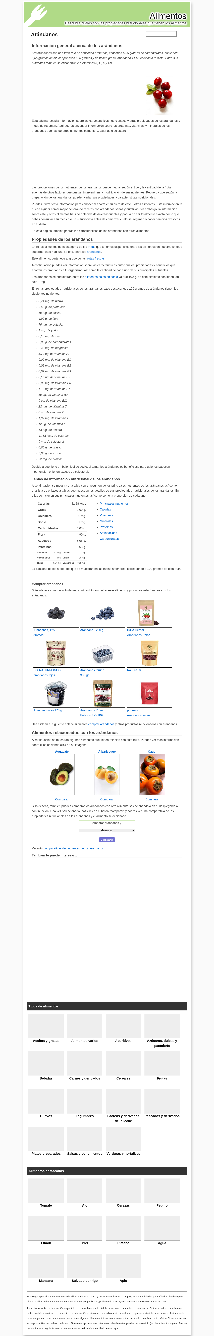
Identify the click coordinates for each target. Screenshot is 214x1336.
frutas (91, 246)
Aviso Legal (112, 1328)
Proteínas (106, 527)
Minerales (106, 521)
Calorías (105, 509)
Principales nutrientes (114, 503)
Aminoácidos (108, 533)
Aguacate (62, 751)
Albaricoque (107, 751)
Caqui (152, 751)
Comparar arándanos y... (107, 823)
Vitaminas (106, 515)
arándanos (94, 251)
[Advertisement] (84, 91)
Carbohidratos (109, 538)
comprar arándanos (101, 724)
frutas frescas (95, 258)
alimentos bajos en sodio (101, 277)
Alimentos (168, 16)
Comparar (62, 799)
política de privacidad (92, 1328)
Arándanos (44, 34)
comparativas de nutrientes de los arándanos (74, 848)
